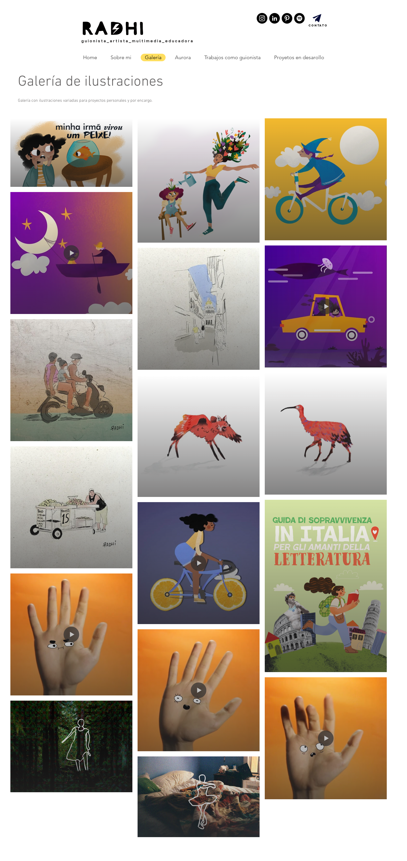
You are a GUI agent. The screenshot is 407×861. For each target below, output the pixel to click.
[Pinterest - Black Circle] (287, 18)
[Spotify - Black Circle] (299, 18)
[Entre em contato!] (317, 18)
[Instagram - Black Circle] (262, 18)
